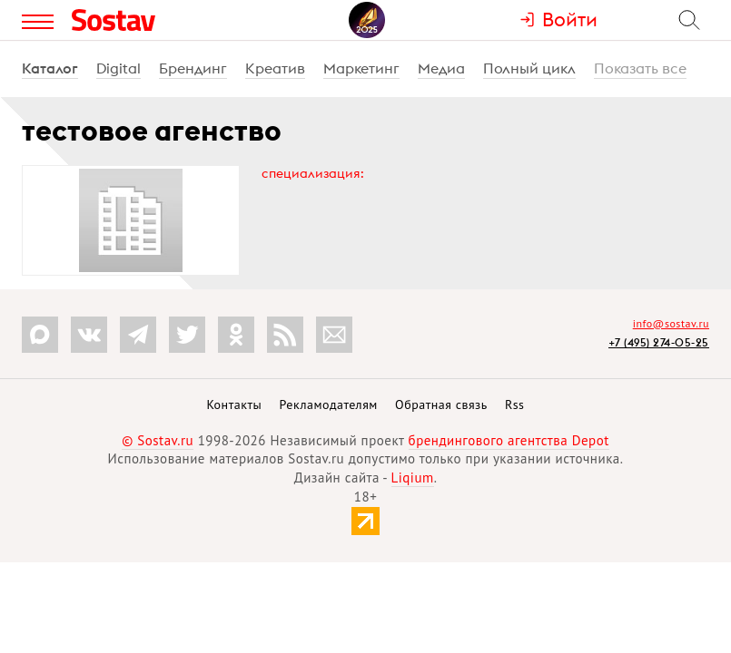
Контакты (234, 404)
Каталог (50, 68)
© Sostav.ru (157, 440)
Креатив (275, 68)
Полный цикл (529, 68)
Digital (118, 68)
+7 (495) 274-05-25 (658, 342)
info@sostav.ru (671, 323)
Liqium (412, 477)
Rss (514, 404)
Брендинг (193, 68)
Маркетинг (361, 68)
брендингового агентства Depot (509, 440)
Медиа (441, 68)
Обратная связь (441, 404)
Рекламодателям (328, 404)
